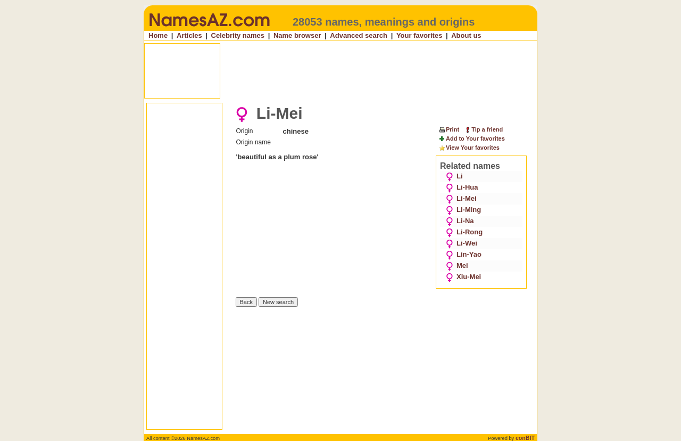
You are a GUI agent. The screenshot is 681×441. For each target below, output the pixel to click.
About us (466, 35)
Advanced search (358, 35)
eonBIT (525, 438)
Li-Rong (464, 232)
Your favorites (419, 35)
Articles (189, 35)
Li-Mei (461, 198)
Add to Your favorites (471, 139)
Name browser (297, 35)
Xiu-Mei (463, 277)
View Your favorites (469, 148)
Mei (457, 266)
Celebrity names (237, 35)
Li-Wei (461, 243)
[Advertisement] (341, 71)
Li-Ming (463, 210)
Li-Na (460, 221)
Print (448, 129)
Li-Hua (462, 187)
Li (454, 176)
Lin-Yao (463, 254)
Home (158, 35)
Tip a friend (483, 129)
